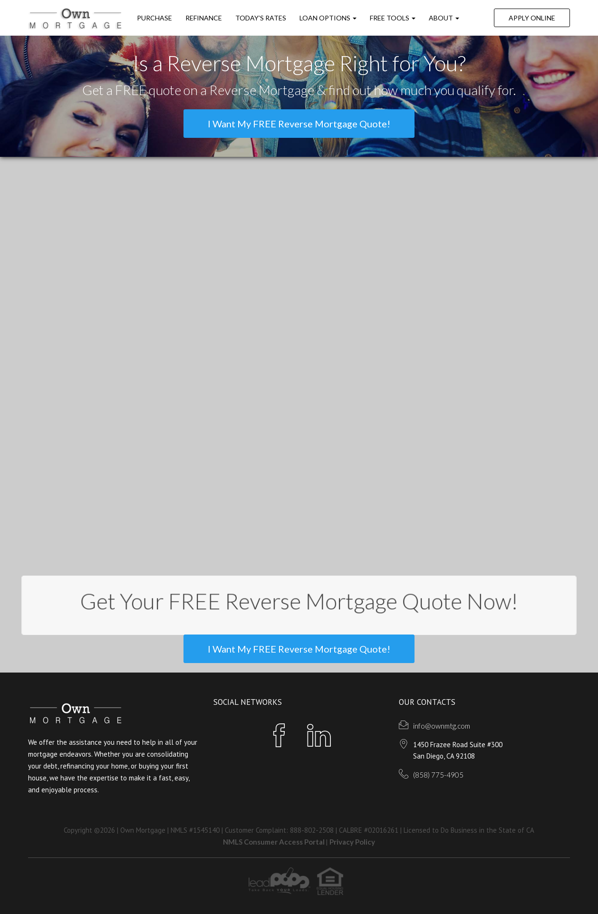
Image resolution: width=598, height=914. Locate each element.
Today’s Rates (260, 18)
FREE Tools (392, 18)
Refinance (203, 18)
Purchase (154, 18)
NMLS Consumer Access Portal (274, 841)
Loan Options (328, 18)
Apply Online (532, 18)
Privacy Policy (352, 841)
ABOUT (444, 18)
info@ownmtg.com (441, 726)
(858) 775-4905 (438, 774)
